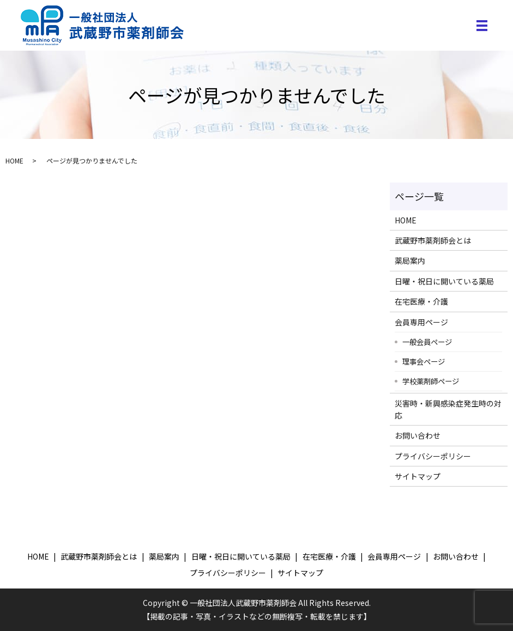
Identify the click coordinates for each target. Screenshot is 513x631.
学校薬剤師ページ (430, 380)
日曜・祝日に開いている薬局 (444, 281)
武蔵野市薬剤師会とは (433, 240)
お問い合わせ (417, 435)
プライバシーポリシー (433, 456)
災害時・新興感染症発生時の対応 (448, 409)
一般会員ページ (427, 341)
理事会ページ (423, 361)
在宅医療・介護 (421, 301)
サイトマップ (417, 476)
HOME (14, 160)
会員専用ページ (421, 322)
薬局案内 (410, 260)
